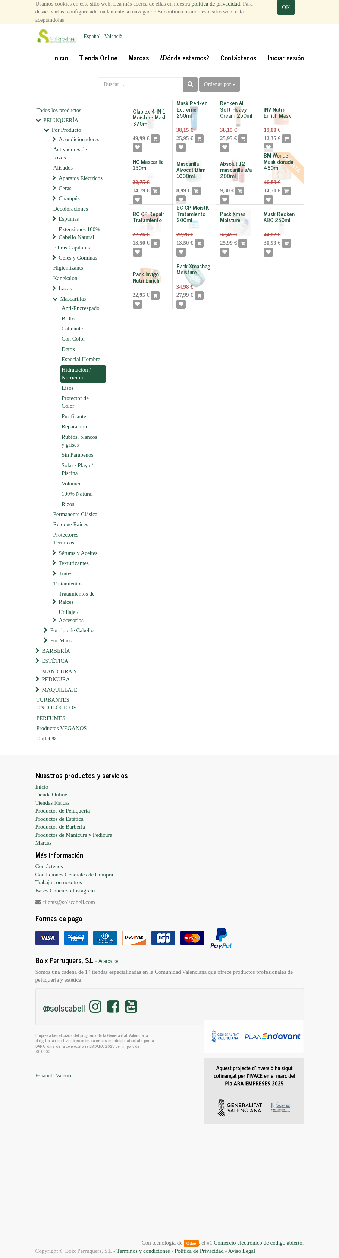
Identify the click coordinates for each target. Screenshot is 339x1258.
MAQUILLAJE (59, 690)
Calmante (72, 329)
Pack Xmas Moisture (232, 217)
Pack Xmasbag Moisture (193, 269)
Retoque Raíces (70, 524)
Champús (69, 198)
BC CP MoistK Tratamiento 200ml (192, 213)
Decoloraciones (70, 209)
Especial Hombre (81, 359)
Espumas (69, 219)
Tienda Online (51, 795)
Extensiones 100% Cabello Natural (79, 233)
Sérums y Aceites (78, 553)
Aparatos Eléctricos (81, 178)
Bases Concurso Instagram (65, 891)
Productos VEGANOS (62, 728)
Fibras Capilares (71, 248)
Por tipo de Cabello (72, 630)
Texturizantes (74, 563)
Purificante (74, 416)
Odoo (191, 1243)
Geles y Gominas (78, 258)
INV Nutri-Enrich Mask (277, 112)
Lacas (65, 288)
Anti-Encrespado (81, 308)
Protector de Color (75, 402)
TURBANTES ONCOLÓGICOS (57, 704)
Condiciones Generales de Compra (74, 875)
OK (286, 7)
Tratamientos (68, 584)
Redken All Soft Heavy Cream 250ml (236, 109)
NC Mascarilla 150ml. (148, 165)
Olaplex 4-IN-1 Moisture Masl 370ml (149, 117)
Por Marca (62, 640)
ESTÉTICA (55, 661)
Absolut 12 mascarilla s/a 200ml (236, 169)
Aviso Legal (241, 1251)
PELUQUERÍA (60, 120)
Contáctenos (49, 866)
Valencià (113, 36)
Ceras (65, 188)
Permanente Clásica (75, 514)
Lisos (68, 388)
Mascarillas (73, 299)
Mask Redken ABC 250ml (279, 217)
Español (92, 36)
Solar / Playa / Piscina (77, 469)
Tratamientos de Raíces (77, 598)
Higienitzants (68, 268)
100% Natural (77, 494)
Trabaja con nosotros (58, 882)
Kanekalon (65, 278)
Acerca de (108, 960)
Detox (68, 349)
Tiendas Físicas (52, 803)
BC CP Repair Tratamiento (148, 217)
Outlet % (47, 739)
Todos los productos (59, 110)
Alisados (63, 168)
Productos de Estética (59, 819)
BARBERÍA (56, 651)
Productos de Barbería (60, 827)
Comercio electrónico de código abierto (258, 1243)
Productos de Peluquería (62, 811)
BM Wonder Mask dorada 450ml (278, 161)
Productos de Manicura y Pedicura (74, 835)
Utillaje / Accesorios (71, 616)
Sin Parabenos (77, 455)
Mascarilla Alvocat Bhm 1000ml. (190, 169)
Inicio (41, 787)
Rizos (68, 504)
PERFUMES (51, 718)
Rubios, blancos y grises (79, 441)
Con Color (73, 339)
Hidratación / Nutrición (76, 373)
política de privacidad (216, 4)
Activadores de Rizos (70, 153)
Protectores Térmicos (65, 539)
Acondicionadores (79, 139)
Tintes (65, 574)
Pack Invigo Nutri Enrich (146, 277)
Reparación (74, 426)
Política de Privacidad (199, 1251)
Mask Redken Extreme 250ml (191, 109)
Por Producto (66, 130)
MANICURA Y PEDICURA (59, 675)
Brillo (68, 319)
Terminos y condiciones (143, 1251)
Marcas (43, 843)
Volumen (72, 484)
